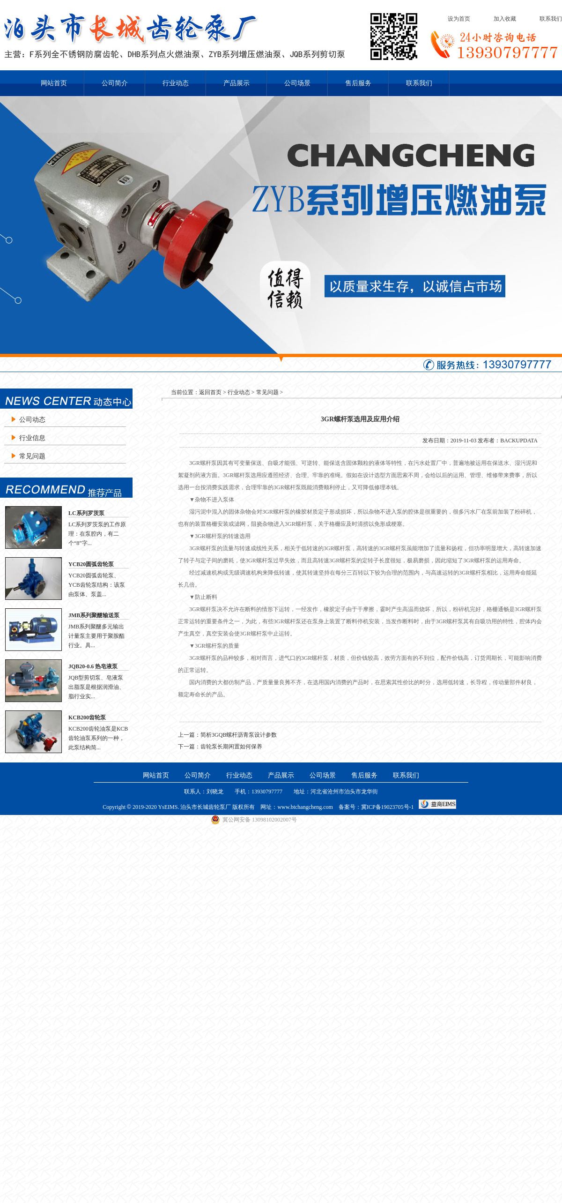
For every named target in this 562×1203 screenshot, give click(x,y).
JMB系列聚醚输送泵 (93, 615)
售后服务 (358, 83)
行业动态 (176, 83)
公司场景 (297, 83)
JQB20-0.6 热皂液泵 (93, 666)
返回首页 (210, 392)
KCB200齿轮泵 (87, 717)
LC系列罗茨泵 (86, 513)
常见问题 (32, 456)
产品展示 (236, 83)
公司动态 (32, 419)
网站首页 (54, 83)
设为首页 (459, 18)
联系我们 (551, 18)
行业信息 (32, 437)
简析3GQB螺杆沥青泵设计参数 (238, 735)
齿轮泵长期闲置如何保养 (231, 746)
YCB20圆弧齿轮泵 (91, 564)
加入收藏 (505, 18)
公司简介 (115, 83)
